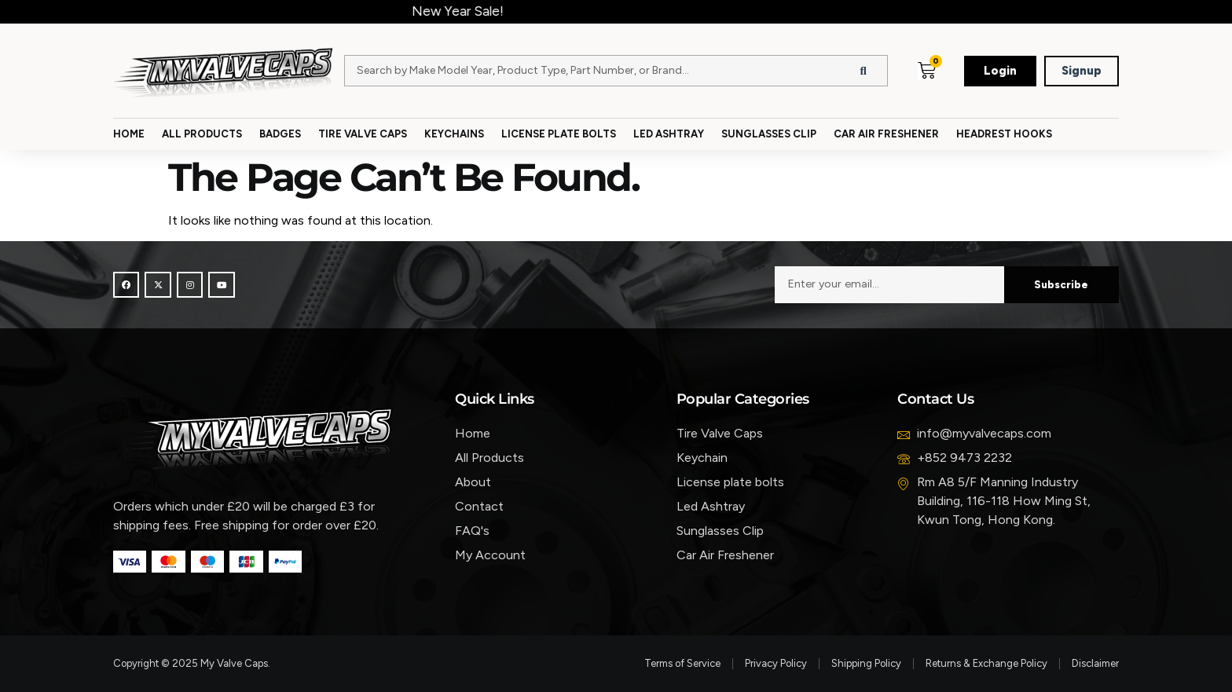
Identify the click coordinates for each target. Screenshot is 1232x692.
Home (129, 134)
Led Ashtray (668, 134)
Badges (280, 134)
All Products (202, 134)
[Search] (863, 71)
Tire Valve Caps (362, 134)
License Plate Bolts (558, 134)
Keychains (454, 134)
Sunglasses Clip (768, 134)
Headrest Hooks (1004, 134)
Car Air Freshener (886, 134)
